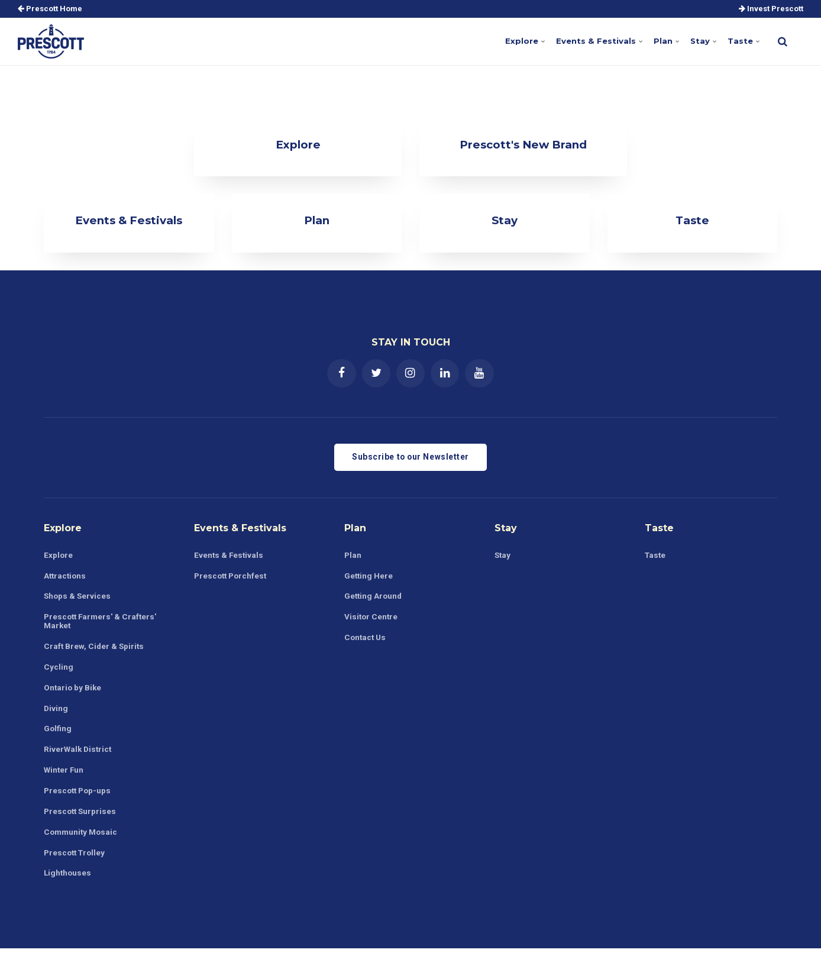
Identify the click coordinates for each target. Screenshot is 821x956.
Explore (521, 41)
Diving (56, 712)
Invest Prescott (771, 8)
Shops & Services (78, 598)
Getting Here (369, 577)
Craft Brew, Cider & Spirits (95, 649)
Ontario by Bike (73, 691)
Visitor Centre (371, 619)
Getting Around (374, 598)
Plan (665, 41)
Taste (743, 41)
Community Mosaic (82, 837)
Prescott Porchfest (232, 577)
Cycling (58, 670)
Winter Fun (64, 775)
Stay (702, 41)
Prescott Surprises (81, 817)
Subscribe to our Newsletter (410, 458)
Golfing (58, 733)
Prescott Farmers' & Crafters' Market (102, 624)
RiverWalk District (79, 754)
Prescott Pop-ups (79, 796)
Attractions (66, 577)
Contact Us (366, 640)
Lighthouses (68, 879)
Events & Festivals (595, 41)
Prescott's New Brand (523, 144)
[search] (782, 41)
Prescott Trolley (76, 859)
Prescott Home (50, 8)
